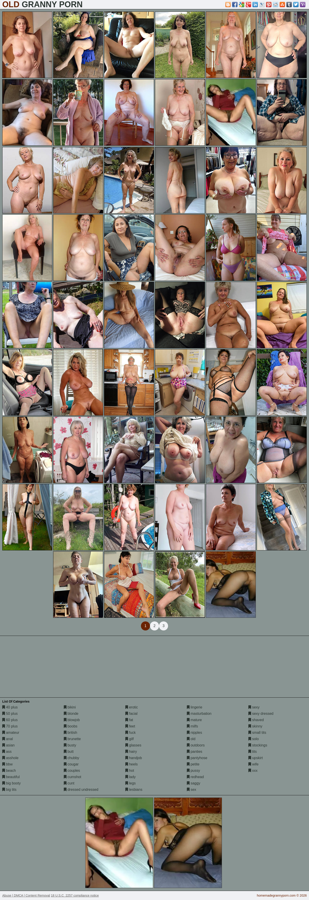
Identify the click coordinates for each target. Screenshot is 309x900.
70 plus (10, 726)
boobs (70, 726)
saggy (193, 783)
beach (9, 770)
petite (193, 764)
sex (191, 789)
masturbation (199, 713)
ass (7, 751)
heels (131, 764)
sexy (253, 707)
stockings (257, 745)
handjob (133, 758)
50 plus (10, 713)
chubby (71, 758)
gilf (129, 739)
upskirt (255, 758)
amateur (10, 732)
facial (131, 713)
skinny (255, 726)
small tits (257, 732)
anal (7, 739)
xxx (252, 770)
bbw (7, 764)
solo (253, 739)
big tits (9, 789)
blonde (71, 713)
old (191, 739)
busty (70, 745)
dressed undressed (81, 789)
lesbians (133, 789)
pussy (193, 770)
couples (72, 770)
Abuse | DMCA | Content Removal (26, 895)
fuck (130, 732)
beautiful (11, 777)
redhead (195, 777)
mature (194, 720)
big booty (11, 783)
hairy (131, 751)
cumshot (72, 777)
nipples (194, 732)
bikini (70, 707)
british (70, 732)
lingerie (194, 707)
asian (8, 745)
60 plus (10, 720)
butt (69, 751)
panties (194, 751)
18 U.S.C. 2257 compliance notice (75, 895)
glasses (133, 745)
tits (252, 751)
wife (253, 764)
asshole (10, 758)
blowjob (72, 720)
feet (130, 726)
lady (130, 777)
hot (129, 770)
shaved (256, 720)
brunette (72, 739)
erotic (131, 707)
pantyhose (197, 758)
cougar (71, 764)
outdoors (196, 745)
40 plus (10, 707)
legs (130, 783)
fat (129, 720)
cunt (69, 783)
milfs (192, 726)
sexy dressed (260, 713)
